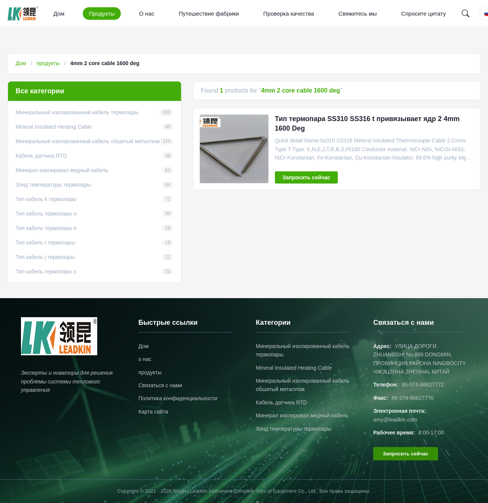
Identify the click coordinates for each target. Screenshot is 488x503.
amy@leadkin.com (395, 420)
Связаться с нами (160, 385)
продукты (48, 63)
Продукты (102, 13)
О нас (146, 13)
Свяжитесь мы (358, 13)
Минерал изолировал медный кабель (302, 415)
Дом (58, 13)
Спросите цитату (423, 13)
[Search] (465, 13)
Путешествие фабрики (209, 13)
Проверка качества (288, 13)
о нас (144, 359)
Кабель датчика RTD (281, 402)
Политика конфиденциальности (177, 398)
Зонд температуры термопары (293, 429)
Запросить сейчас (307, 177)
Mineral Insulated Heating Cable (294, 368)
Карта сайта (153, 412)
